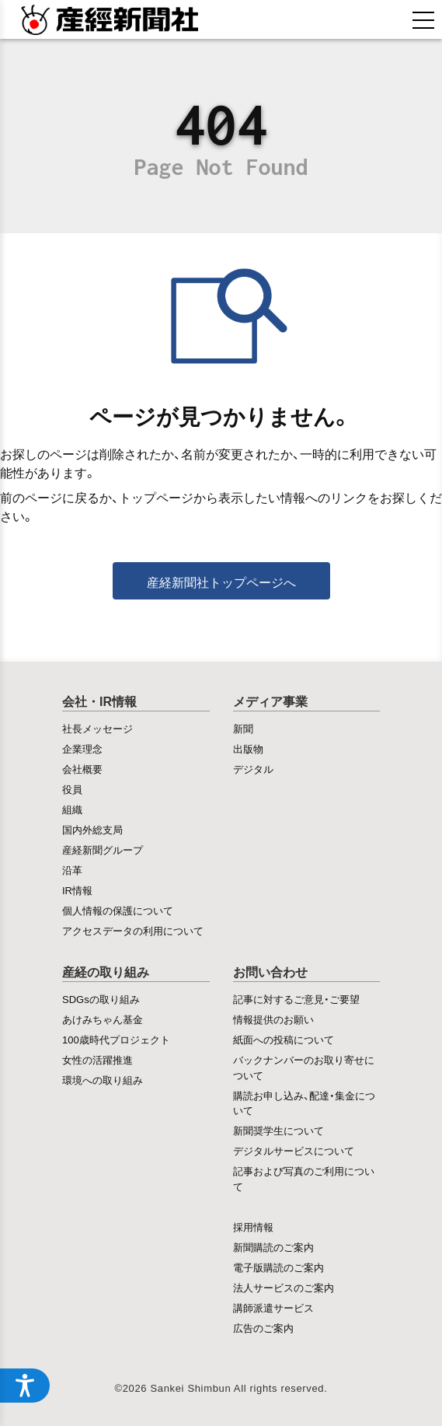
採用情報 (253, 1226)
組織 (72, 809)
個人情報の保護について (117, 910)
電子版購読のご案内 (278, 1267)
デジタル (253, 768)
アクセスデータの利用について (133, 930)
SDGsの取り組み (101, 998)
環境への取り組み (102, 1079)
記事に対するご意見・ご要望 (296, 998)
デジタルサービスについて (293, 1150)
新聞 (243, 728)
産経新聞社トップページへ (221, 581)
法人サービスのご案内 (283, 1287)
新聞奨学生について (278, 1130)
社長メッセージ (97, 728)
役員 (72, 788)
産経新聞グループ (102, 849)
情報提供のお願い (273, 1019)
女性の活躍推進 (97, 1059)
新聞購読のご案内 (273, 1246)
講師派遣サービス (273, 1307)
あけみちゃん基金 (102, 1019)
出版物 (248, 748)
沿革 (72, 869)
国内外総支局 (92, 829)
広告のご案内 (263, 1327)
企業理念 (82, 748)
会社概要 (82, 768)
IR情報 (77, 890)
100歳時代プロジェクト (116, 1039)
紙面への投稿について (283, 1039)
